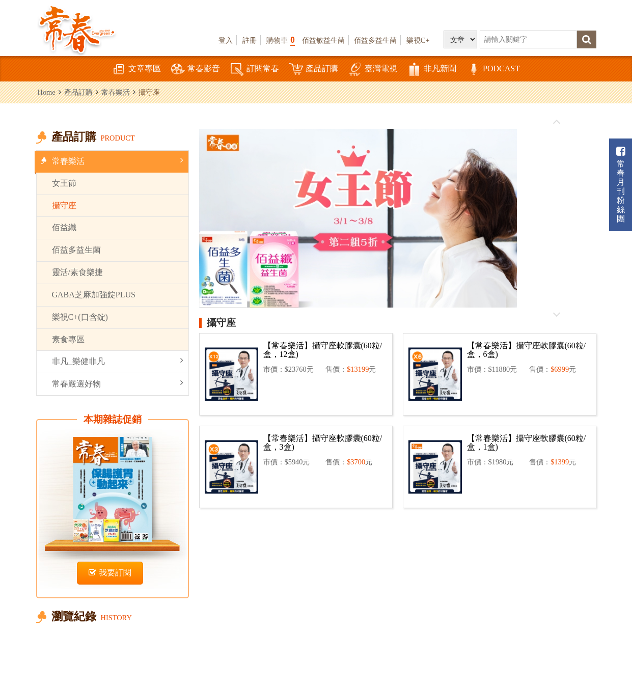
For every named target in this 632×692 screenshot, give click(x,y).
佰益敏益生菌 (323, 40)
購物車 (280, 40)
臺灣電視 (372, 69)
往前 (556, 122)
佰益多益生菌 (375, 40)
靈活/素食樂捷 (77, 272)
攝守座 (64, 205)
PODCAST (493, 69)
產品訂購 (313, 69)
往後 (556, 314)
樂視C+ (418, 40)
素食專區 (68, 339)
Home (47, 92)
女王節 (64, 183)
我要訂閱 (110, 572)
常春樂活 (115, 92)
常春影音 (195, 69)
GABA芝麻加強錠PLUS (93, 294)
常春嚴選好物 (117, 383)
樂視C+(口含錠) (80, 317)
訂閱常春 (254, 69)
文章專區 (136, 69)
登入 (225, 40)
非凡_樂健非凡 (117, 361)
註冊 (249, 40)
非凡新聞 (431, 69)
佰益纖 (64, 227)
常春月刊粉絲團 (620, 184)
